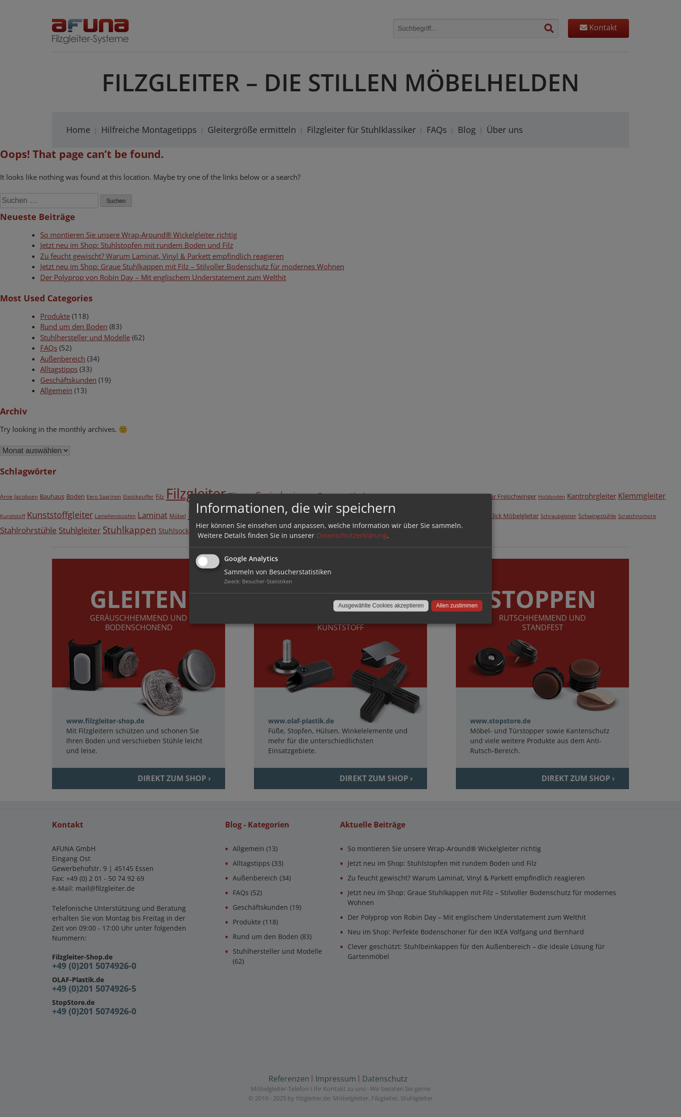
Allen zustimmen (457, 605)
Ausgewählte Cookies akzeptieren (381, 605)
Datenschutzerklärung (351, 535)
